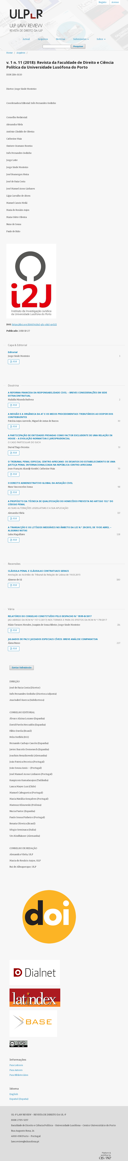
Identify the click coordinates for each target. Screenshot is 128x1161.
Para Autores (16, 1070)
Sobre (100, 39)
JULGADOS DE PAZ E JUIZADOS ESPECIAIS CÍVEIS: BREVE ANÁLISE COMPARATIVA (53, 639)
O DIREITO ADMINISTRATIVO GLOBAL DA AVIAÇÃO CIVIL (40, 482)
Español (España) (19, 1098)
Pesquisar (78, 46)
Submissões (80, 39)
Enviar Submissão (22, 667)
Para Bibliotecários (19, 1075)
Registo (102, 2)
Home (9, 52)
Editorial (12, 352)
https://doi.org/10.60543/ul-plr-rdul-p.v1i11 (34, 324)
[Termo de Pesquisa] (57, 46)
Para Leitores (16, 1065)
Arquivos (43, 39)
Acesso (115, 2)
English (14, 1094)
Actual (26, 39)
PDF (14, 361)
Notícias (60, 39)
